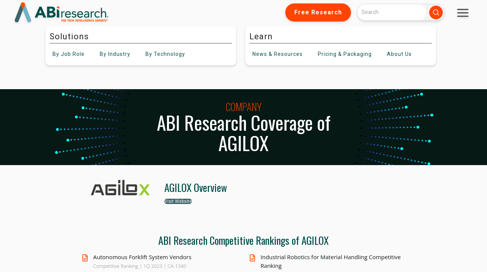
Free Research (318, 12)
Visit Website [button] (178, 201)
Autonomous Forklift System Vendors (142, 257)
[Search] (391, 12)
